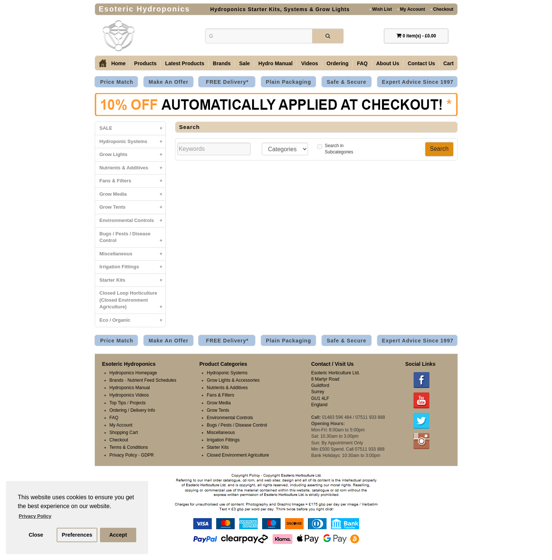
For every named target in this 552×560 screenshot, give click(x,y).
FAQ (362, 63)
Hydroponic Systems (132, 141)
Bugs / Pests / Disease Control (132, 239)
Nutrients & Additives (132, 168)
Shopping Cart (124, 432)
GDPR (147, 455)
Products (145, 63)
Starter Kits (132, 280)
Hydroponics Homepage (133, 372)
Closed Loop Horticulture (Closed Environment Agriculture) (132, 302)
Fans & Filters (132, 181)
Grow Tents (132, 207)
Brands (222, 63)
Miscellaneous (132, 254)
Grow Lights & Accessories (233, 380)
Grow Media (132, 194)
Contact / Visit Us (332, 364)
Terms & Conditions (129, 447)
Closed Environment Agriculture (238, 455)
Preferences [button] (77, 535)
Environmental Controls (132, 220)
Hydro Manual (275, 63)
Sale (244, 63)
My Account (411, 9)
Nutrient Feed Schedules (151, 380)
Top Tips (118, 402)
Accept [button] (118, 535)
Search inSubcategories (335, 149)
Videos (309, 63)
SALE (132, 128)
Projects (137, 402)
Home (118, 63)
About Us (387, 63)
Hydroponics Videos (129, 395)
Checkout (442, 9)
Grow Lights (132, 154)
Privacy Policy (123, 455)
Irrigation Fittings (132, 267)
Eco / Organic (132, 320)
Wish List (380, 9)
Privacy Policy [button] (35, 516)
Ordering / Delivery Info (132, 410)
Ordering (337, 63)
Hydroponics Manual (130, 387)
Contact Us (421, 63)
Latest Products (184, 63)
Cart (449, 63)
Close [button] (36, 535)
